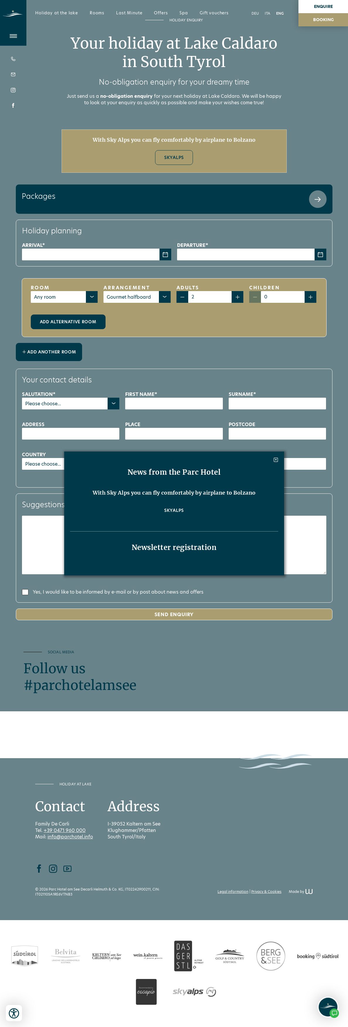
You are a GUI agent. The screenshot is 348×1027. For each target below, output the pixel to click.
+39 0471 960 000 (65, 830)
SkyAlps (174, 157)
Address (33, 424)
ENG (280, 13)
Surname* (242, 394)
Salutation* (38, 394)
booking (323, 20)
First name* (141, 394)
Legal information (233, 891)
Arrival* (33, 245)
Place (132, 424)
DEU (255, 13)
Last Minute (129, 13)
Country (34, 454)
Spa (183, 13)
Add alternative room (68, 322)
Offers (161, 13)
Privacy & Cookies (266, 891)
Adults (187, 287)
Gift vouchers (214, 13)
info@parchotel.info (70, 836)
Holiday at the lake (56, 13)
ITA (267, 13)
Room (40, 287)
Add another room (49, 352)
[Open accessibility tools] (14, 1013)
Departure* (192, 245)
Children (264, 287)
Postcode (242, 424)
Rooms (97, 13)
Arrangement (126, 287)
